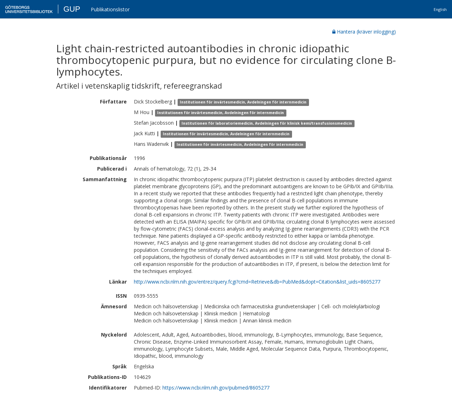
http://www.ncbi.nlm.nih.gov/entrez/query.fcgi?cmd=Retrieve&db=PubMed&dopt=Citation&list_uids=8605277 (257, 281)
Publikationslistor (110, 9)
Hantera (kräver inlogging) (364, 31)
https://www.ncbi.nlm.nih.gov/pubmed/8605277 (215, 387)
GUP (71, 9)
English (440, 9)
